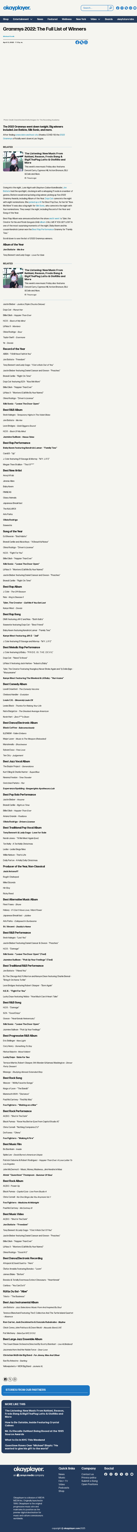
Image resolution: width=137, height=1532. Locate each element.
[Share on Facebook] (77, 42)
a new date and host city (26, 135)
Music (62, 1477)
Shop (6, 19)
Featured (52, 19)
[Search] (110, 8)
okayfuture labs (125, 19)
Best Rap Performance (43, 229)
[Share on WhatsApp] (86, 42)
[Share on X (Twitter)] (82, 42)
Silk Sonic (40, 206)
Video (94, 19)
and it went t (55, 218)
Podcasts (64, 1487)
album (42, 222)
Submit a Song (89, 1481)
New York (81, 19)
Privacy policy (88, 1477)
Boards (109, 19)
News (40, 19)
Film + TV (63, 1481)
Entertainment (21, 19)
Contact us (87, 1474)
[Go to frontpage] (17, 8)
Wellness (67, 19)
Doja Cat (49, 198)
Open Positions (89, 1484)
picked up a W (35, 202)
